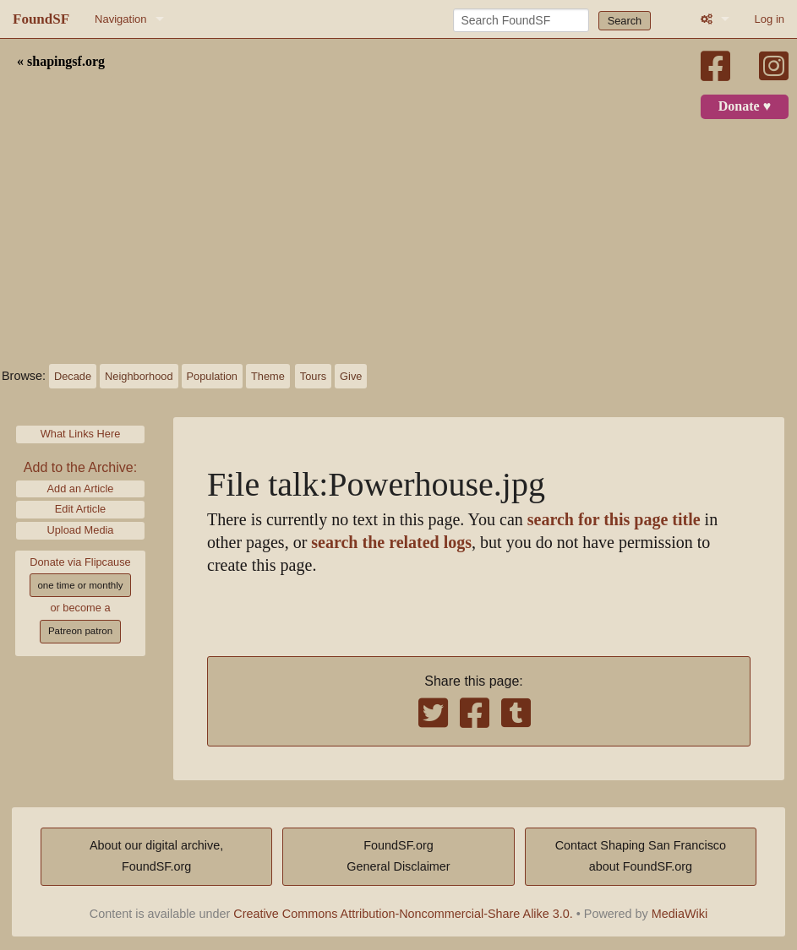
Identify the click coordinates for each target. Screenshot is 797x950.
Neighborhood (138, 376)
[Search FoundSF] (521, 20)
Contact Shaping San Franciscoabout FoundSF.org (640, 856)
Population (212, 376)
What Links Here (81, 433)
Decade (72, 376)
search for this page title (614, 519)
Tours (313, 376)
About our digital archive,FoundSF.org (156, 856)
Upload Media (80, 530)
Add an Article (80, 488)
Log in (769, 19)
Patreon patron (80, 631)
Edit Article (80, 508)
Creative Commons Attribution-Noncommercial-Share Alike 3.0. (403, 913)
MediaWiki (679, 913)
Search (625, 20)
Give (351, 376)
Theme (268, 376)
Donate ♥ (744, 106)
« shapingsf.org (61, 61)
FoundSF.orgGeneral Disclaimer (398, 856)
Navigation (120, 19)
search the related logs (391, 542)
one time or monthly (80, 585)
